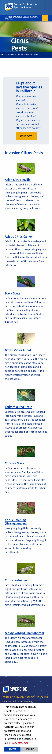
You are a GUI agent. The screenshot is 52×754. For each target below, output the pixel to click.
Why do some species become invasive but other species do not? (28, 124)
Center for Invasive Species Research (25, 6)
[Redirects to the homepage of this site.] (2, 55)
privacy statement (19, 742)
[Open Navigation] (45, 18)
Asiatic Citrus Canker (19, 236)
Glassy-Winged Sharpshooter (24, 633)
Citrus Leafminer (16, 580)
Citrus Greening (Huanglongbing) (16, 521)
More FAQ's (26, 136)
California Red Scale (18, 407)
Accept (12, 749)
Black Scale (12, 293)
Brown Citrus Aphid (18, 350)
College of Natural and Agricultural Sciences (21, 18)
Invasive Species (15, 55)
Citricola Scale (14, 463)
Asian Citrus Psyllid (18, 180)
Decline (29, 749)
